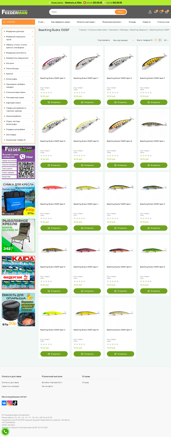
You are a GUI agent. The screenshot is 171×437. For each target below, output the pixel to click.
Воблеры (124, 30)
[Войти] (150, 11)
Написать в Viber (73, 3)
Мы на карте (47, 386)
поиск (54, 12)
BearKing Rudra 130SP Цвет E (119, 267)
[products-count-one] (160, 40)
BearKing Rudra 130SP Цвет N (86, 141)
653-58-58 (112, 2)
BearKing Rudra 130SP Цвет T (86, 78)
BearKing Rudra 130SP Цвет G (52, 267)
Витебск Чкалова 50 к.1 (52, 382)
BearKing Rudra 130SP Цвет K (52, 204)
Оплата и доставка (10, 382)
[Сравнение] (155, 11)
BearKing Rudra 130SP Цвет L (152, 141)
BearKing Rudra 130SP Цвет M (119, 141)
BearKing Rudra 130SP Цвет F (86, 267)
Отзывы (86, 382)
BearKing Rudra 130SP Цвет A (119, 330)
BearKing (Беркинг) (139, 30)
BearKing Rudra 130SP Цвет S (119, 78)
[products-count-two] (156, 40)
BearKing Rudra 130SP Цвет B (86, 330)
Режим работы (56, 3)
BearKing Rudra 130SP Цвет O (52, 141)
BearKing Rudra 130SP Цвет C (52, 330)
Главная (82, 30)
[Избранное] (161, 11)
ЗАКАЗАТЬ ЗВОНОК (6, 431)
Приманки (113, 30)
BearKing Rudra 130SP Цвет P (152, 78)
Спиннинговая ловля (97, 30)
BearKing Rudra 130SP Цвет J (86, 204)
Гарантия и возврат (11, 386)
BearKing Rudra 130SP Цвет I (119, 204)
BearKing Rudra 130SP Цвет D (152, 267)
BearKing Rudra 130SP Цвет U (52, 78)
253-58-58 (93, 2)
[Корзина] (166, 11)
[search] (120, 12)
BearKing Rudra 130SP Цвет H (152, 204)
